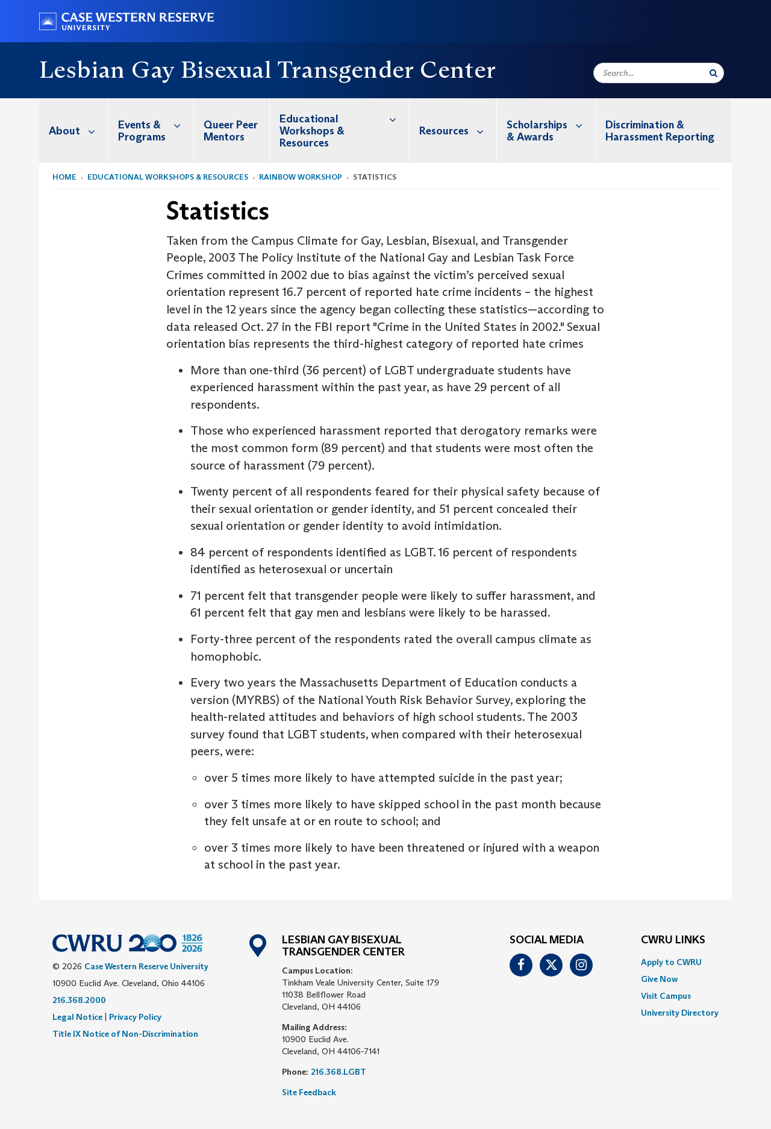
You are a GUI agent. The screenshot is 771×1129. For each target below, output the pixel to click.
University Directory (680, 1012)
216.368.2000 (79, 1000)
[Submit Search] (713, 73)
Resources (457, 130)
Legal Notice (77, 1016)
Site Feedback (309, 1092)
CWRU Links (673, 940)
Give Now (659, 978)
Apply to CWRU (671, 962)
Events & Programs (155, 124)
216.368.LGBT (338, 1071)
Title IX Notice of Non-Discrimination (125, 1033)
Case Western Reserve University (146, 966)
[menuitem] (73, 130)
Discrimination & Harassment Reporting (659, 130)
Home (64, 176)
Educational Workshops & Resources (344, 123)
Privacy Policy (135, 1016)
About (78, 130)
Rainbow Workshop (300, 176)
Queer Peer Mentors (231, 130)
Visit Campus (666, 995)
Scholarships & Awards (551, 124)
